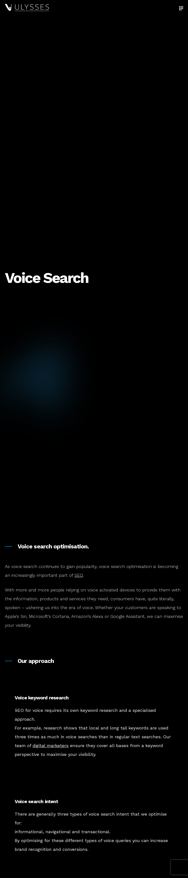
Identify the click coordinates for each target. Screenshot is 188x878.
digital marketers (51, 745)
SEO (78, 575)
